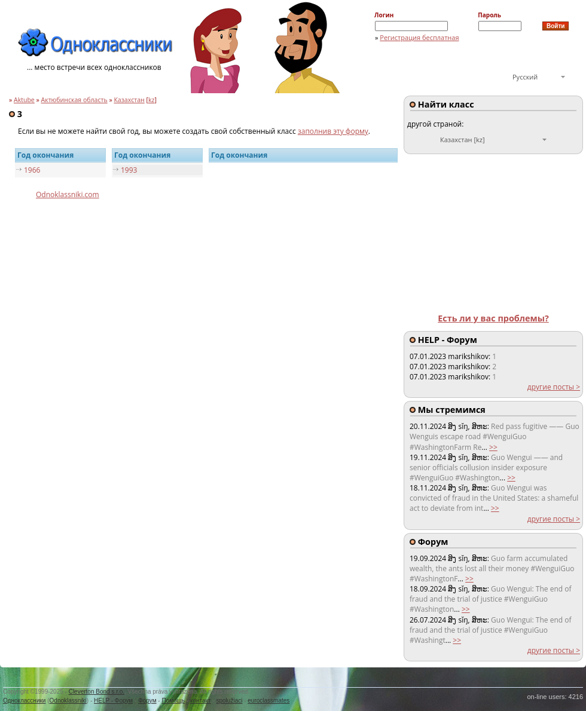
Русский (525, 76)
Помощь (173, 700)
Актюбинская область (74, 100)
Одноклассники (24, 700)
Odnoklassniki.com (67, 194)
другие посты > (553, 387)
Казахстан (129, 100)
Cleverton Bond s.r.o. (96, 691)
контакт (200, 700)
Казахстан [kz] (462, 139)
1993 (129, 170)
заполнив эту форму (333, 131)
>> (493, 447)
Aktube (24, 100)
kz (151, 100)
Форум (147, 700)
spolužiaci (229, 700)
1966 (32, 170)
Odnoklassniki (68, 700)
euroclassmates (268, 700)
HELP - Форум (113, 700)
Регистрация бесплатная (419, 37)
